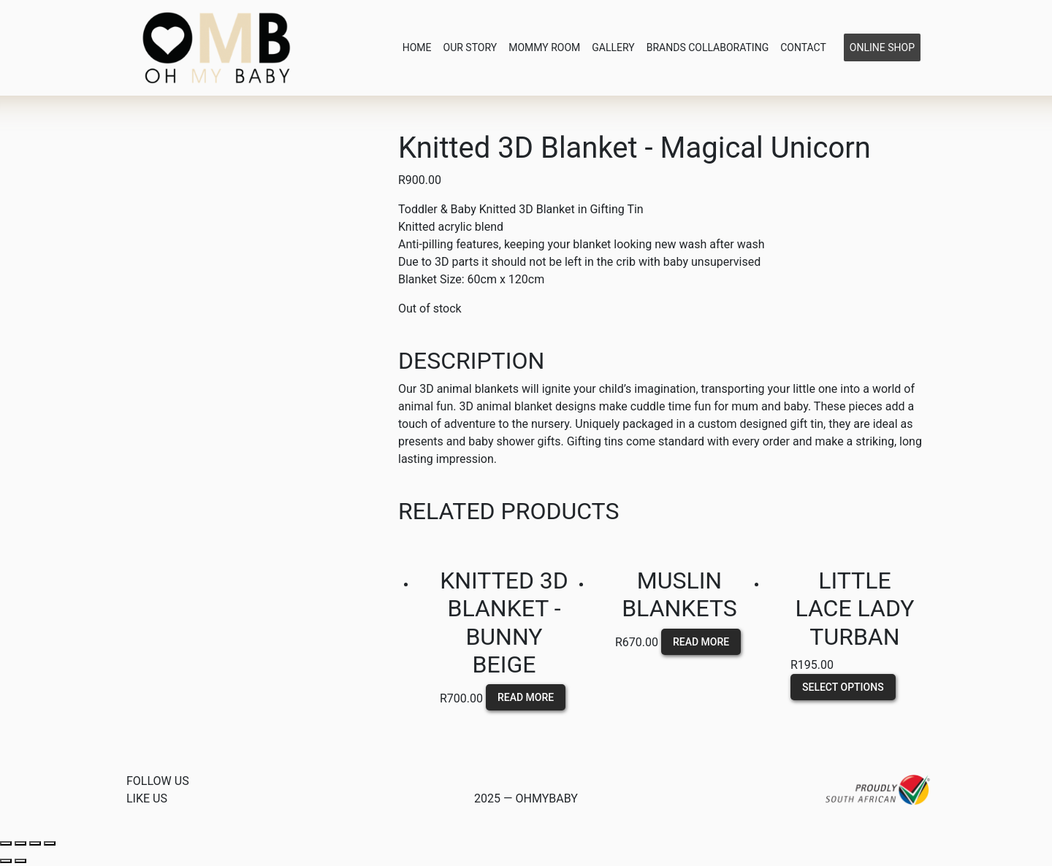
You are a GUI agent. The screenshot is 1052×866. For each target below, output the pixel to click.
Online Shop (882, 47)
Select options (843, 686)
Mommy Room (544, 47)
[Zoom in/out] (50, 843)
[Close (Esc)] (6, 843)
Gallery (613, 47)
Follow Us (157, 781)
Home (417, 47)
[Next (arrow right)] (20, 861)
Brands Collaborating (708, 47)
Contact (803, 47)
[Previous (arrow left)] (6, 861)
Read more (526, 697)
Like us (146, 798)
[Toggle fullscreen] (35, 843)
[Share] (20, 843)
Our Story (470, 47)
